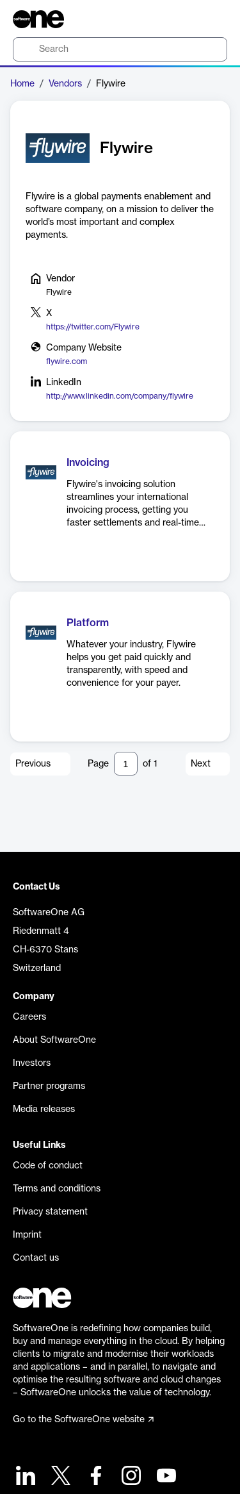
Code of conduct (48, 1165)
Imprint (27, 1235)
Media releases (44, 1109)
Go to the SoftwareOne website (83, 1419)
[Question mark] (209, 19)
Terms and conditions (56, 1188)
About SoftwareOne (54, 1040)
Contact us (36, 1258)
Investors (32, 1063)
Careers (29, 1017)
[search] (120, 49)
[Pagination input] (126, 764)
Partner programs (49, 1086)
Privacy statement (50, 1212)
